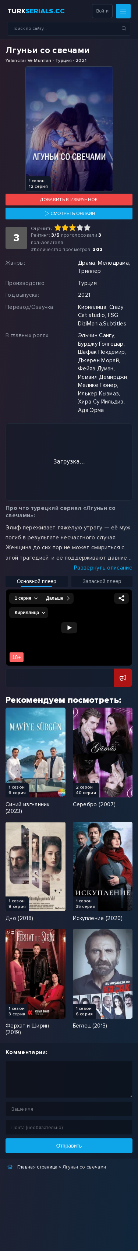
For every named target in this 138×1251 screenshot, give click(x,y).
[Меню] (123, 11)
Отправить (69, 1146)
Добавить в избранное (69, 199)
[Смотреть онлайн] (69, 213)
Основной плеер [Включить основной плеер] (36, 581)
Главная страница (37, 1167)
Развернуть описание (103, 567)
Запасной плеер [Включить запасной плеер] (101, 581)
